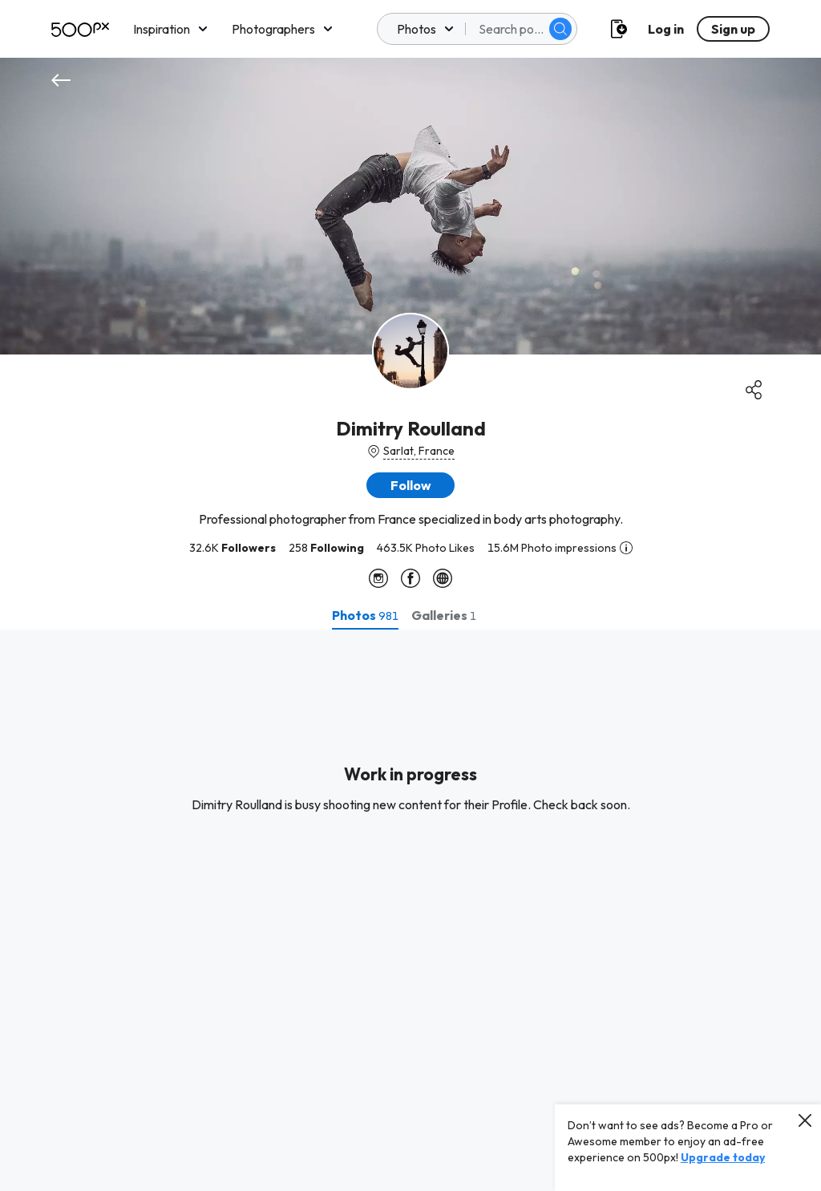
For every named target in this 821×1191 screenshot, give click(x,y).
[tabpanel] (410, 910)
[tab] (365, 615)
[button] (410, 485)
